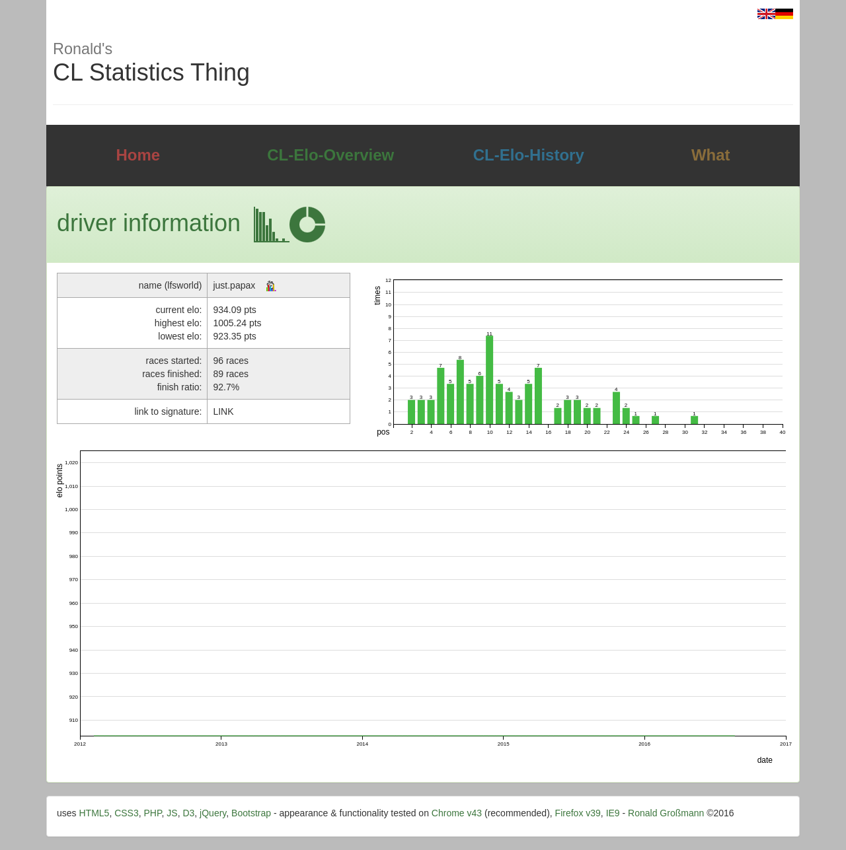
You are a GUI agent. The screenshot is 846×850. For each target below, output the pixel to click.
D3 (188, 813)
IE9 (613, 813)
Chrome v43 (457, 813)
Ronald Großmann (666, 813)
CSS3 (126, 813)
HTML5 (94, 813)
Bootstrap (251, 813)
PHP (153, 813)
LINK (223, 411)
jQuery (213, 813)
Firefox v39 (578, 813)
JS (172, 813)
